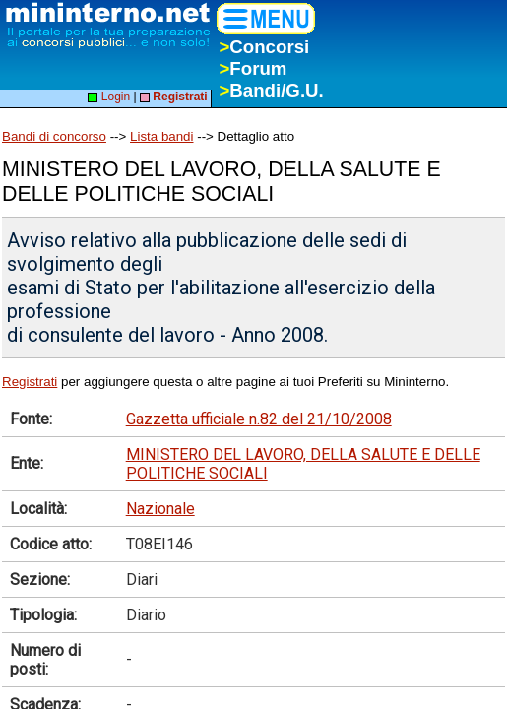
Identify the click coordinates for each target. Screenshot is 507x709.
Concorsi (264, 46)
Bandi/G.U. (271, 90)
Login (109, 96)
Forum (252, 68)
